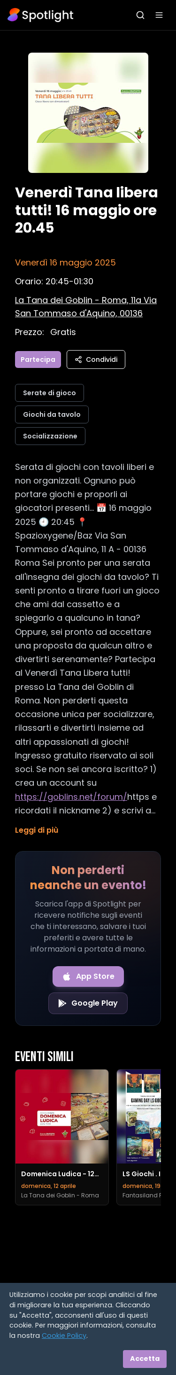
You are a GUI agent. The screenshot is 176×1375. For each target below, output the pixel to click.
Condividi (96, 359)
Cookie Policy (64, 1335)
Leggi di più (36, 830)
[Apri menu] (159, 15)
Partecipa (38, 359)
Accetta (145, 1358)
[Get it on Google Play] (88, 1003)
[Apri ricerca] (140, 15)
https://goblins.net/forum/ (71, 797)
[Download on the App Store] (88, 976)
